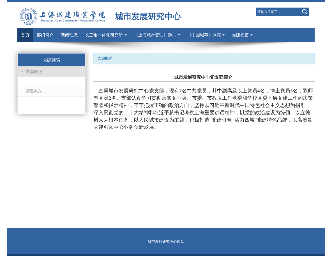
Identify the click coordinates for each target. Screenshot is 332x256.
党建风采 (34, 91)
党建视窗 (242, 35)
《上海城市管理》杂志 (157, 35)
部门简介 (45, 35)
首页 (25, 35)
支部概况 (34, 71)
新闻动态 (69, 35)
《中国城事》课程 (206, 35)
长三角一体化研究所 (106, 35)
